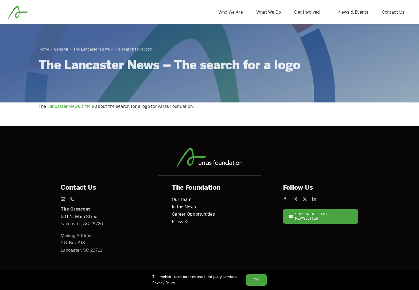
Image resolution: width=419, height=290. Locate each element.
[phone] (72, 199)
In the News (184, 207)
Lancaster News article (70, 106)
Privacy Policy (163, 283)
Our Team (182, 199)
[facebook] (285, 199)
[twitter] (304, 199)
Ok (256, 279)
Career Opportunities (193, 214)
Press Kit (181, 221)
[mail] (63, 199)
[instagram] (295, 199)
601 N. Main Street (80, 216)
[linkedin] (314, 199)
